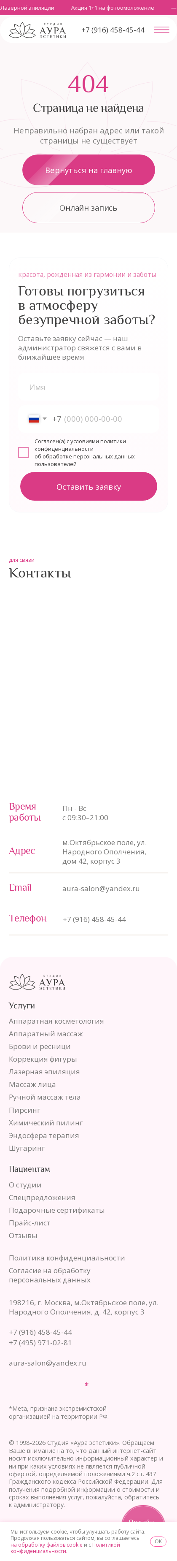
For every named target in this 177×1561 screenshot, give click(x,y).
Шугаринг (27, 1148)
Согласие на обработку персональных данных (50, 1275)
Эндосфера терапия (44, 1135)
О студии (25, 1185)
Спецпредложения (42, 1197)
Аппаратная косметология (56, 1021)
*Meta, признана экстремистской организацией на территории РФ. (59, 1412)
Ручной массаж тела (45, 1097)
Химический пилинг (46, 1122)
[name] (88, 387)
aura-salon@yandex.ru (101, 888)
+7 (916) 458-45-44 (94, 919)
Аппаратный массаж (46, 1033)
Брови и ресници (40, 1046)
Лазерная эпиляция (44, 1071)
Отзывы (23, 1235)
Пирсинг (24, 1110)
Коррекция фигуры (43, 1059)
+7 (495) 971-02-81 (40, 1342)
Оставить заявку (88, 486)
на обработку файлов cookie (47, 1544)
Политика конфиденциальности (67, 1258)
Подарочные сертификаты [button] (57, 1210)
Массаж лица (32, 1084)
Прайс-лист (30, 1223)
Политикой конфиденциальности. (65, 1548)
